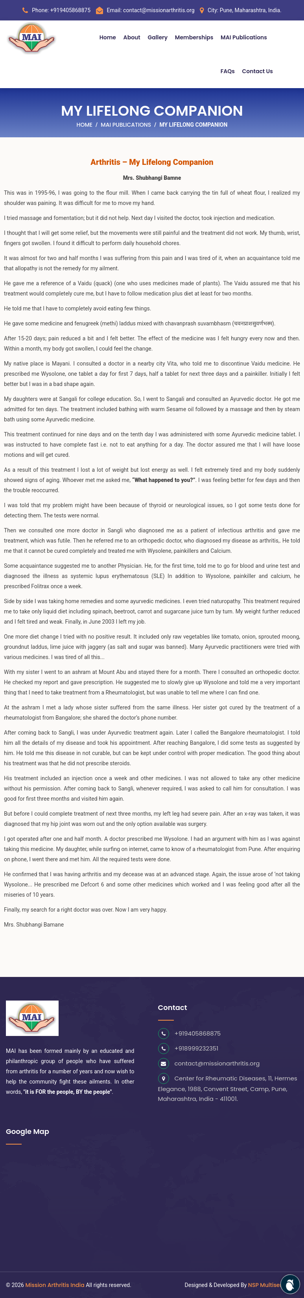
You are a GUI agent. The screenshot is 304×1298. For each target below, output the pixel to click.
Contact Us (257, 71)
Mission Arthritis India (54, 1285)
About (131, 37)
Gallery (157, 37)
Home (107, 37)
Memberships (194, 37)
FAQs (228, 71)
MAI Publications (244, 37)
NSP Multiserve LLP (273, 1285)
